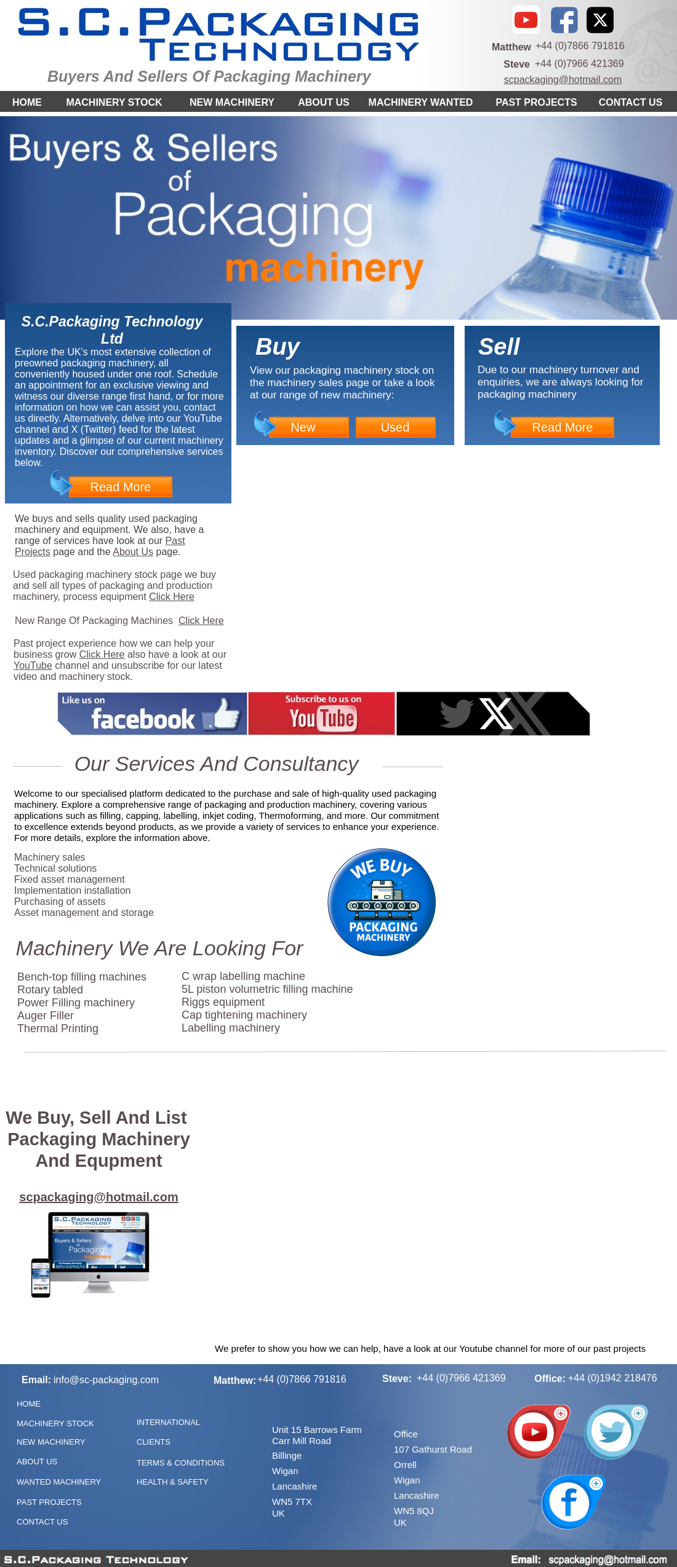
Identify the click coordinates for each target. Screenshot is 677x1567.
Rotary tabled (50, 990)
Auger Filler (45, 1015)
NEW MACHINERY (232, 102)
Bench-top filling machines (81, 977)
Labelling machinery (231, 1028)
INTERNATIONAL (168, 1422)
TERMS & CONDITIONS (181, 1462)
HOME (27, 102)
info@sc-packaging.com (106, 1380)
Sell (499, 347)
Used (395, 427)
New (302, 427)
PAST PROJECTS (536, 102)
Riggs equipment (223, 1002)
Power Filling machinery (76, 1003)
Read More (120, 487)
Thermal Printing (57, 1028)
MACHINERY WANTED (421, 102)
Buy (277, 347)
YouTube (33, 665)
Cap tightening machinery (244, 1015)
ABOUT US (324, 102)
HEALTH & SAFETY (173, 1481)
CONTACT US (631, 102)
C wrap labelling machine (243, 976)
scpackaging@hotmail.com (563, 79)
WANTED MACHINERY (59, 1481)
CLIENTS (153, 1442)
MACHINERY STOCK (114, 102)
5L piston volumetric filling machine (267, 989)
